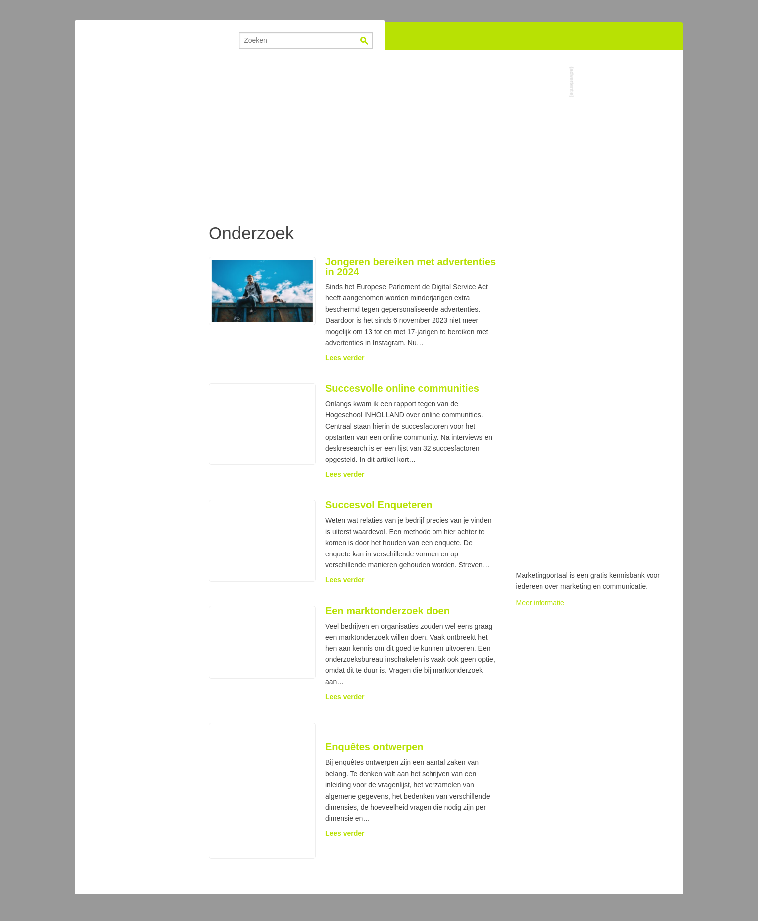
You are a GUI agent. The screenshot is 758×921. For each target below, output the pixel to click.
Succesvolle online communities (402, 388)
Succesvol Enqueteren (379, 504)
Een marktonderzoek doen (387, 610)
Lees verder (345, 358)
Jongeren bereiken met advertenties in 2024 (410, 266)
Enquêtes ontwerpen (374, 746)
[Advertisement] (379, 129)
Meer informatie (540, 603)
